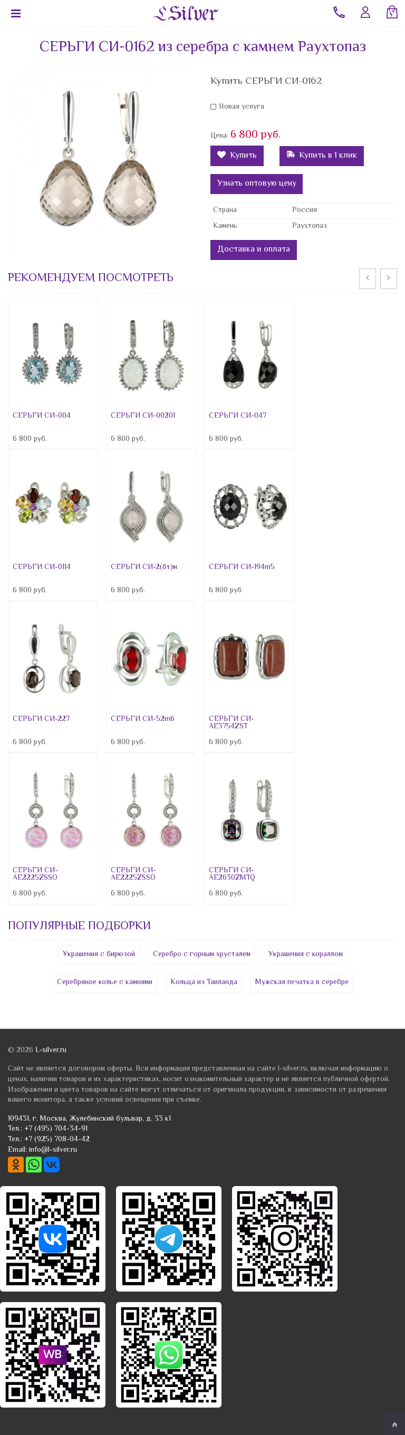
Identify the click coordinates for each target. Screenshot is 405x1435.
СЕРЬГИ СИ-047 (237, 416)
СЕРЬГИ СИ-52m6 (143, 719)
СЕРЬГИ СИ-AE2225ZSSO (35, 874)
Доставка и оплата (253, 249)
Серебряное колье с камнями (104, 982)
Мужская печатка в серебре (302, 982)
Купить (237, 155)
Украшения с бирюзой (99, 954)
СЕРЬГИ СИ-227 (41, 719)
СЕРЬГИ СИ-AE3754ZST (231, 723)
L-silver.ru (50, 1050)
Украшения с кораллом (305, 954)
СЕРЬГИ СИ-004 (42, 416)
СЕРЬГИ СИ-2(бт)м (144, 567)
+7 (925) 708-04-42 (57, 1139)
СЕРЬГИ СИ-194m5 (242, 567)
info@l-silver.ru (53, 1150)
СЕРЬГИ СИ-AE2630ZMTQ (232, 874)
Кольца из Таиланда (203, 982)
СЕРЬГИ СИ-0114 (42, 567)
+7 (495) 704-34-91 (56, 1129)
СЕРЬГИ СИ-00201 (143, 416)
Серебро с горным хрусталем (201, 954)
